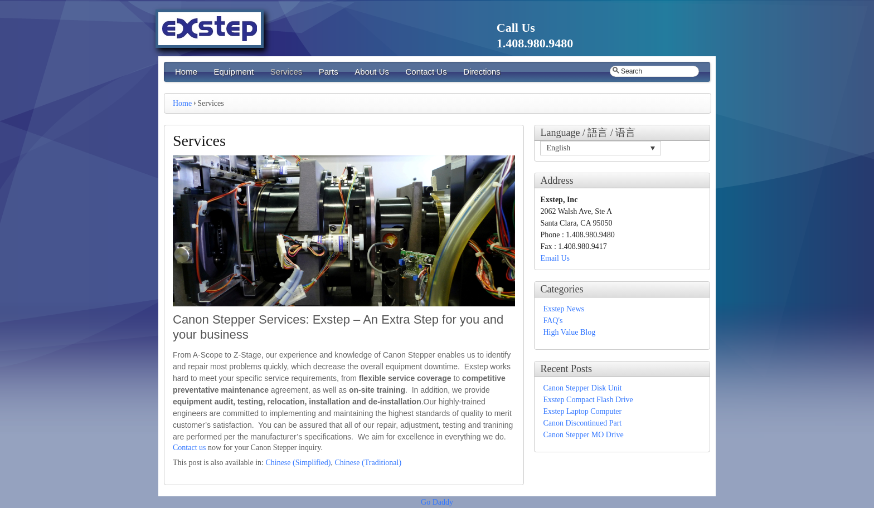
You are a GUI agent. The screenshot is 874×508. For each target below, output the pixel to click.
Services (286, 71)
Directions (482, 71)
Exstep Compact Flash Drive (588, 399)
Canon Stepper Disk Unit (582, 388)
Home (186, 71)
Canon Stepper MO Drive (583, 435)
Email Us (555, 258)
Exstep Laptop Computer (582, 411)
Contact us (189, 447)
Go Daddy (437, 502)
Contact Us (425, 71)
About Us (372, 71)
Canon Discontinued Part (582, 423)
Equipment (234, 71)
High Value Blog (569, 332)
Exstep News (563, 309)
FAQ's (552, 320)
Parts (328, 71)
